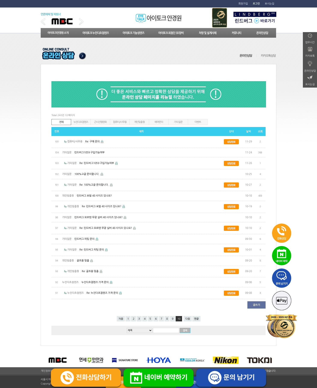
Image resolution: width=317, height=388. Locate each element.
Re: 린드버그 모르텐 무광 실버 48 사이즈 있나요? (106, 228)
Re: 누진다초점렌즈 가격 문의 (103, 293)
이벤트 (197, 122)
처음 (120, 319)
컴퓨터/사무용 (120, 122)
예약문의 (158, 122)
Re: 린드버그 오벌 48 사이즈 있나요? (102, 206)
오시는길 (269, 3)
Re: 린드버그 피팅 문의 (92, 249)
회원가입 (243, 3)
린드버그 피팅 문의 (84, 239)
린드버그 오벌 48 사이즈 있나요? (94, 195)
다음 (187, 319)
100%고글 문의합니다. (87, 174)
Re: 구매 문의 (92, 141)
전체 (61, 122)
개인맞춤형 (139, 122)
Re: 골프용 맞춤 (90, 271)
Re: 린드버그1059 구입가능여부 (97, 163)
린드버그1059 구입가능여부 (89, 152)
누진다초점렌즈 (80, 122)
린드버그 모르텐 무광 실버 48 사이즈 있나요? (98, 217)
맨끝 (196, 319)
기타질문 (178, 122)
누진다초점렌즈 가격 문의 (95, 282)
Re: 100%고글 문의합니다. (94, 185)
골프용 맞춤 (83, 260)
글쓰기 (256, 305)
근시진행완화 (100, 122)
